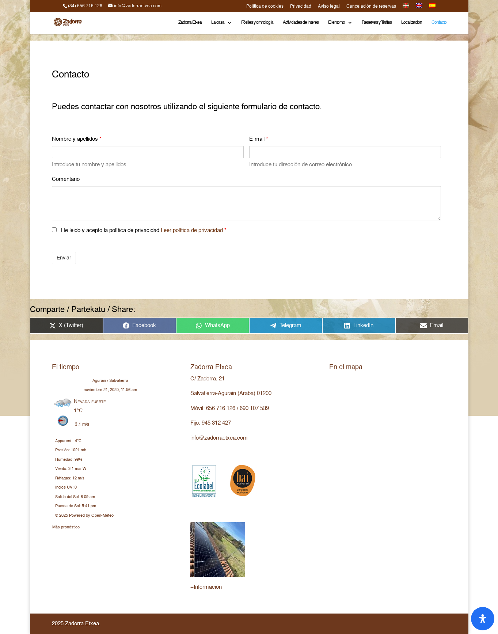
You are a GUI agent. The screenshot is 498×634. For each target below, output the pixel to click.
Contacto (439, 22)
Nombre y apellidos (77, 139)
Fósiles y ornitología (257, 22)
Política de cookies (265, 6)
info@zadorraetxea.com (219, 438)
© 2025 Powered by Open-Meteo (84, 516)
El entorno (336, 22)
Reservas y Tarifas (377, 22)
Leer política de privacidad (192, 230)
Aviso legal (329, 6)
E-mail (258, 139)
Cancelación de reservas (371, 6)
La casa (217, 22)
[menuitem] (406, 7)
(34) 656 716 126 (85, 6)
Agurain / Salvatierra (110, 381)
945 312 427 (216, 423)
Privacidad (300, 6)
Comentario (66, 179)
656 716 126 (220, 408)
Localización (411, 22)
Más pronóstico (66, 526)
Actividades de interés (301, 22)
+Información (206, 587)
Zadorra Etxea (190, 22)
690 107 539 (254, 408)
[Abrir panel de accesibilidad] (482, 618)
